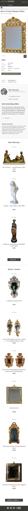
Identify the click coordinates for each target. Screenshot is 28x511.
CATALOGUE (3, 5)
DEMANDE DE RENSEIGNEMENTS (11, 73)
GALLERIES (10, 5)
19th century (7, 118)
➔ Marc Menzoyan (11, 80)
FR (22, 2)
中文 (26, 2)
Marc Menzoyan (14, 90)
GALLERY (10, 99)
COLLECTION (15, 99)
